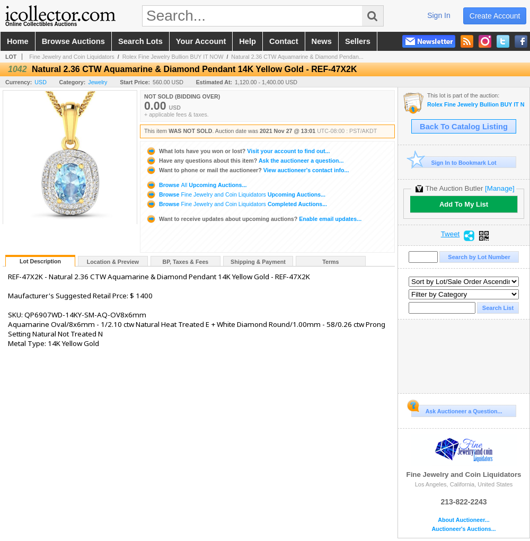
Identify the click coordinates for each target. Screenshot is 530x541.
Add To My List (463, 204)
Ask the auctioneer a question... (244, 160)
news (322, 41)
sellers (357, 41)
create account (495, 16)
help (247, 41)
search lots (140, 41)
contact (283, 41)
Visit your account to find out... (238, 151)
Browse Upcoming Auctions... (196, 185)
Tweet (450, 234)
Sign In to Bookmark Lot (454, 162)
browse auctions (73, 41)
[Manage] (499, 188)
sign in (438, 15)
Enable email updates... (253, 219)
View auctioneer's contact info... (247, 170)
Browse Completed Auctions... (236, 204)
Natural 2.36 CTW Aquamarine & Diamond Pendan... (297, 57)
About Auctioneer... (463, 520)
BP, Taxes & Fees (186, 262)
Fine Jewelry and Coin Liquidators (71, 57)
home (18, 41)
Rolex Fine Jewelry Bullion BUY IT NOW (173, 57)
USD (40, 82)
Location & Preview (113, 262)
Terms (330, 262)
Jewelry (97, 82)
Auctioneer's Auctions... (463, 529)
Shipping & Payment (258, 262)
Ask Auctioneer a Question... (456, 409)
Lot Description (40, 261)
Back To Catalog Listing (464, 126)
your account (201, 41)
